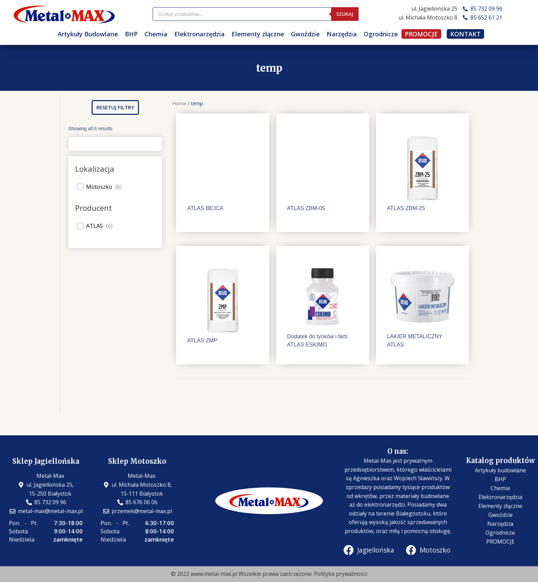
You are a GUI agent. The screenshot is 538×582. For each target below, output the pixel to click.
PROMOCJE (421, 34)
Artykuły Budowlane (88, 34)
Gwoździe (305, 34)
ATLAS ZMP (202, 340)
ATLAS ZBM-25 (406, 208)
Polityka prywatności (340, 574)
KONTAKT (465, 34)
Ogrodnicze (381, 34)
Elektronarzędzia (199, 34)
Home (179, 103)
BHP (131, 34)
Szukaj (344, 14)
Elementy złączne (258, 34)
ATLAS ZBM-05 (306, 208)
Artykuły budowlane (500, 470)
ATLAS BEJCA (205, 208)
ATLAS (94, 226)
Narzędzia (342, 34)
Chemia (155, 34)
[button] (115, 107)
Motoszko (99, 187)
